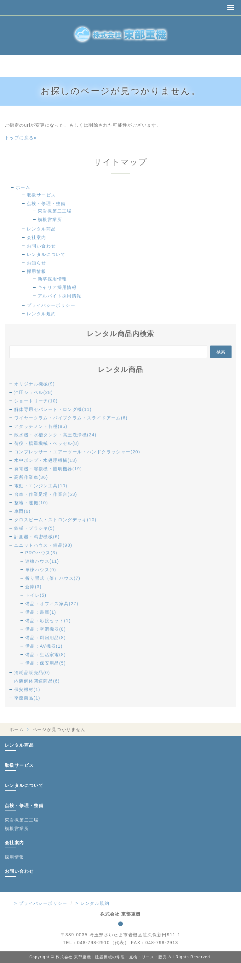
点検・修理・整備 (46, 203)
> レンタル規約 (92, 903)
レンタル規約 (41, 313)
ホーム (23, 187)
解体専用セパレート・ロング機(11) (53, 409)
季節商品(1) (27, 697)
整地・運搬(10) (31, 502)
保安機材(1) (27, 689)
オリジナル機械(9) (34, 383)
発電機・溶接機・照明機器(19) (48, 468)
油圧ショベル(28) (33, 392)
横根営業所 (50, 219)
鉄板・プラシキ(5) (34, 528)
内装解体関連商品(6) (37, 681)
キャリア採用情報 (57, 287)
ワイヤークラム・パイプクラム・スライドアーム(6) (71, 417)
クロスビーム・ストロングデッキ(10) (55, 519)
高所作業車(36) (31, 477)
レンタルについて (46, 254)
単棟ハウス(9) (40, 569)
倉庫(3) (33, 586)
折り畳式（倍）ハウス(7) (52, 578)
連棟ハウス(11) (42, 561)
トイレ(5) (36, 595)
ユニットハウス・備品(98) (43, 545)
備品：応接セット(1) (48, 620)
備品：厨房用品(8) (45, 637)
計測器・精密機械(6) (37, 536)
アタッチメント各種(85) (40, 426)
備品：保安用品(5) (45, 663)
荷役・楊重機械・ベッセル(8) (46, 443)
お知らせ (36, 262)
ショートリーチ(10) (36, 400)
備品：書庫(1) (40, 612)
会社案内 (36, 237)
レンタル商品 (41, 228)
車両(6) (22, 511)
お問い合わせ (41, 245)
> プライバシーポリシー (40, 903)
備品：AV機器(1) (44, 646)
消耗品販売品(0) (32, 672)
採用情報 (36, 271)
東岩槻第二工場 (55, 210)
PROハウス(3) (41, 552)
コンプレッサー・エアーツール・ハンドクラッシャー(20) (77, 451)
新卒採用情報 (52, 278)
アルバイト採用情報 (60, 295)
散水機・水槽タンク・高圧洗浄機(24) (55, 434)
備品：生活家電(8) (45, 654)
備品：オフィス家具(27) (51, 603)
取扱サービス (41, 194)
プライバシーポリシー (51, 305)
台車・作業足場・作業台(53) (45, 494)
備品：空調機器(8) (45, 629)
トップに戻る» (21, 137)
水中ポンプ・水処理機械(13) (45, 460)
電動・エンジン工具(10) (40, 485)
